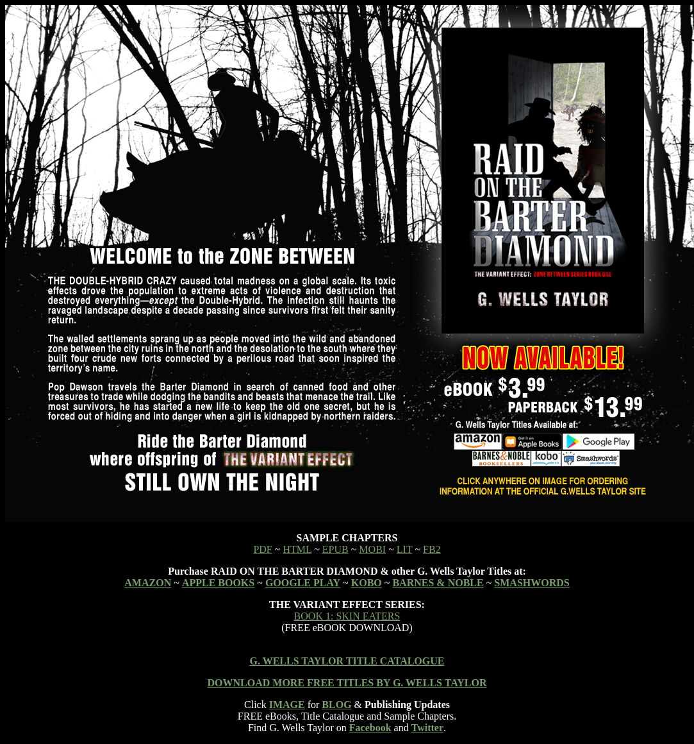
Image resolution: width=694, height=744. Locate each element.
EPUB (335, 549)
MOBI (372, 549)
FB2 (432, 549)
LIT (405, 549)
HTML (297, 549)
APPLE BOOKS (218, 582)
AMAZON (147, 582)
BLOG (336, 704)
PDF (262, 549)
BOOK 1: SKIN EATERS (347, 616)
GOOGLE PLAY (302, 582)
